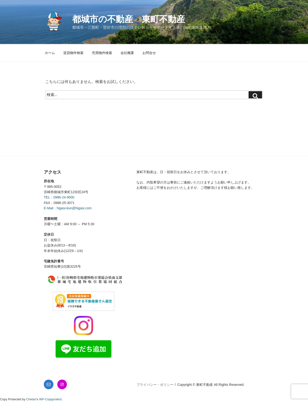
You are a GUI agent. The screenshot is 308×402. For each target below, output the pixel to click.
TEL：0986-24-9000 (59, 197)
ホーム (50, 53)
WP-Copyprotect (50, 399)
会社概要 (127, 53)
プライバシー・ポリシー (154, 385)
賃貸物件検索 (73, 53)
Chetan (31, 399)
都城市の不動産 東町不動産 (128, 19)
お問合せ (149, 53)
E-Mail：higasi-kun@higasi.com (68, 208)
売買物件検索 (102, 53)
